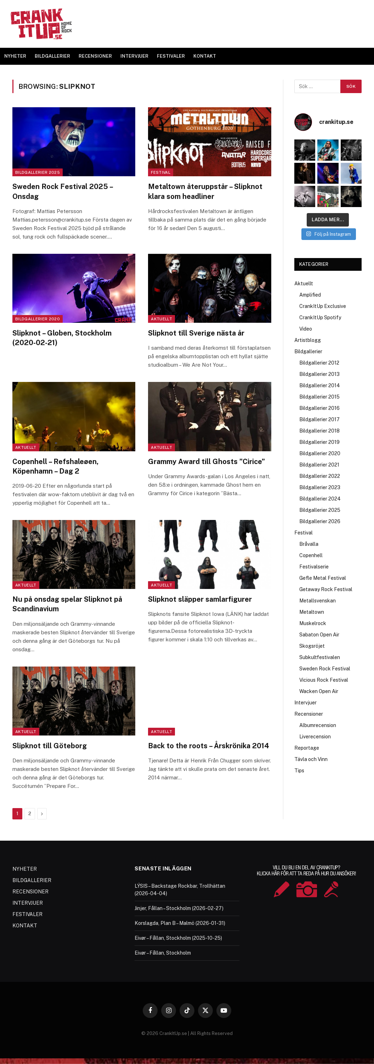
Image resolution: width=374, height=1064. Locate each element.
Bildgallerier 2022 (319, 476)
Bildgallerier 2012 (319, 363)
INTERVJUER (134, 56)
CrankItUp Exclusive (322, 306)
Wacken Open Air (318, 691)
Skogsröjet (312, 646)
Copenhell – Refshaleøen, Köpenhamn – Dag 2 (55, 466)
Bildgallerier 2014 (319, 385)
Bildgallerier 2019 (319, 442)
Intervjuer (305, 702)
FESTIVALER (171, 56)
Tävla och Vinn (311, 759)
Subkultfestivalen (319, 657)
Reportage (306, 748)
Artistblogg (307, 340)
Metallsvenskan (317, 600)
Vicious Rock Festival (323, 680)
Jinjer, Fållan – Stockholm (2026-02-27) (179, 908)
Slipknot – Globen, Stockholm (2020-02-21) (62, 338)
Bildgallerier (308, 351)
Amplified (310, 295)
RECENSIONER (95, 56)
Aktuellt (161, 319)
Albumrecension (317, 725)
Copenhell (311, 555)
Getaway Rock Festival (325, 589)
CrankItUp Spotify (320, 317)
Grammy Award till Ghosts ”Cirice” (206, 461)
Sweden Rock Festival (324, 668)
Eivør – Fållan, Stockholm (163, 953)
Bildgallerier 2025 (37, 172)
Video (305, 329)
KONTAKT (204, 56)
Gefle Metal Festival (322, 578)
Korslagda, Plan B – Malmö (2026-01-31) (180, 923)
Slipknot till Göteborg (49, 746)
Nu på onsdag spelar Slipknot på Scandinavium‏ (67, 604)
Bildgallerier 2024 (320, 499)
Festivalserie (314, 567)
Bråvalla (308, 544)
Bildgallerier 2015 (319, 397)
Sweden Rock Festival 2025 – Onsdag (62, 191)
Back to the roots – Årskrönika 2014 (208, 746)
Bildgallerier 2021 (319, 465)
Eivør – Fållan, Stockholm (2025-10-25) (178, 938)
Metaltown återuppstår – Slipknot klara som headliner (205, 191)
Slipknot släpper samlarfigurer (200, 599)
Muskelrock (312, 623)
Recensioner (308, 714)
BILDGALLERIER (52, 56)
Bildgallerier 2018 (319, 431)
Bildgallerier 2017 (319, 419)
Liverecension (315, 736)
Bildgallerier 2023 (319, 487)
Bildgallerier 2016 (319, 408)
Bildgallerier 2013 (319, 374)
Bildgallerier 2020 (37, 319)
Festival (160, 172)
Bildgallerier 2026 (319, 521)
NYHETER (15, 56)
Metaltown (311, 612)
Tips (299, 770)
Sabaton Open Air (319, 634)
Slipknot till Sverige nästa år (196, 333)
